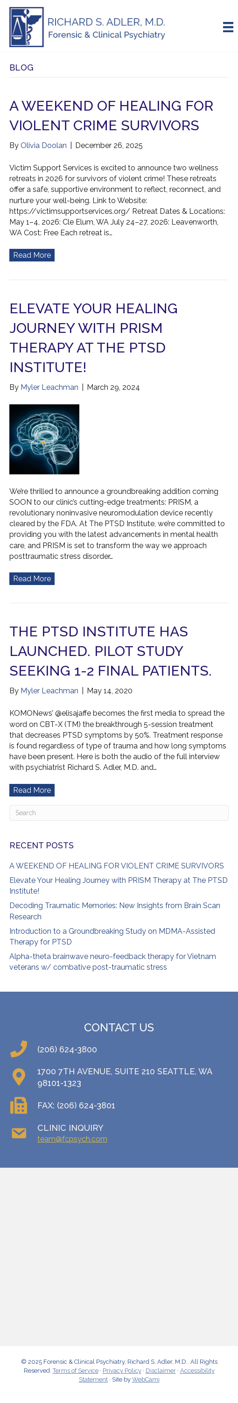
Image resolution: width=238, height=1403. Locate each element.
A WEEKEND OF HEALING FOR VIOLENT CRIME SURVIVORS (116, 865)
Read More (32, 255)
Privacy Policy (122, 1370)
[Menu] (228, 27)
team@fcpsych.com (72, 1139)
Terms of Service (75, 1370)
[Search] (119, 813)
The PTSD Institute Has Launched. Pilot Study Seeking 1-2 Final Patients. (110, 651)
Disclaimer (161, 1370)
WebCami (146, 1379)
